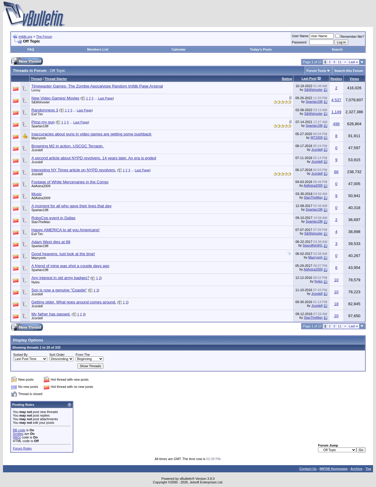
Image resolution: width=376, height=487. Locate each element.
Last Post (309, 78)
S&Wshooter (313, 89)
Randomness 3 (44, 110)
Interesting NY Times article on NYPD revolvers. (73, 170)
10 (336, 280)
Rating (287, 79)
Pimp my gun (43, 122)
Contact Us (308, 469)
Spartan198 (314, 101)
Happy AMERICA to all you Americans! (65, 230)
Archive (357, 469)
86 (336, 172)
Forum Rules (22, 448)
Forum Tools (316, 70)
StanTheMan (313, 197)
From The (83, 354)
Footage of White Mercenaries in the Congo (69, 182)
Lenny (35, 90)
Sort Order (57, 354)
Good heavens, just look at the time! (63, 254)
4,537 (336, 100)
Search (337, 49)
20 (336, 316)
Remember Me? (350, 36)
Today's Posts (261, 49)
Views (354, 79)
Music (36, 194)
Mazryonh (38, 138)
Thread (36, 79)
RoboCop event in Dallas (53, 218)
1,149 (336, 112)
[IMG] (17, 437)
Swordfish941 (313, 245)
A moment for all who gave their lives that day (71, 206)
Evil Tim (37, 114)
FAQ (30, 49)
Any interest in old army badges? (60, 278)
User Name (300, 36)
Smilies (18, 433)
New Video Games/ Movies (55, 98)
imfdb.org (25, 36)
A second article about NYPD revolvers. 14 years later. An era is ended (93, 158)
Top (368, 469)
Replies (336, 79)
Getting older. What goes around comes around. (73, 302)
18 (336, 304)
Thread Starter (56, 79)
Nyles (35, 282)
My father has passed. (51, 314)
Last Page (105, 98)
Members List (97, 49)
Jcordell (37, 150)
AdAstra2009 (41, 186)
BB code (19, 430)
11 (339, 62)
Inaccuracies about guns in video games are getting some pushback (91, 134)
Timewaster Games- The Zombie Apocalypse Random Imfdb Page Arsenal (97, 86)
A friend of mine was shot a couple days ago (70, 266)
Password (299, 42)
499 (336, 124)
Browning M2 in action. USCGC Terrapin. (67, 146)
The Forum (44, 36)
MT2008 (316, 137)
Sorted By (20, 354)
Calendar (179, 49)
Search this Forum (348, 70)
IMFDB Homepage (334, 469)
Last (353, 62)
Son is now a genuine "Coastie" (59, 290)
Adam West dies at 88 (50, 242)
